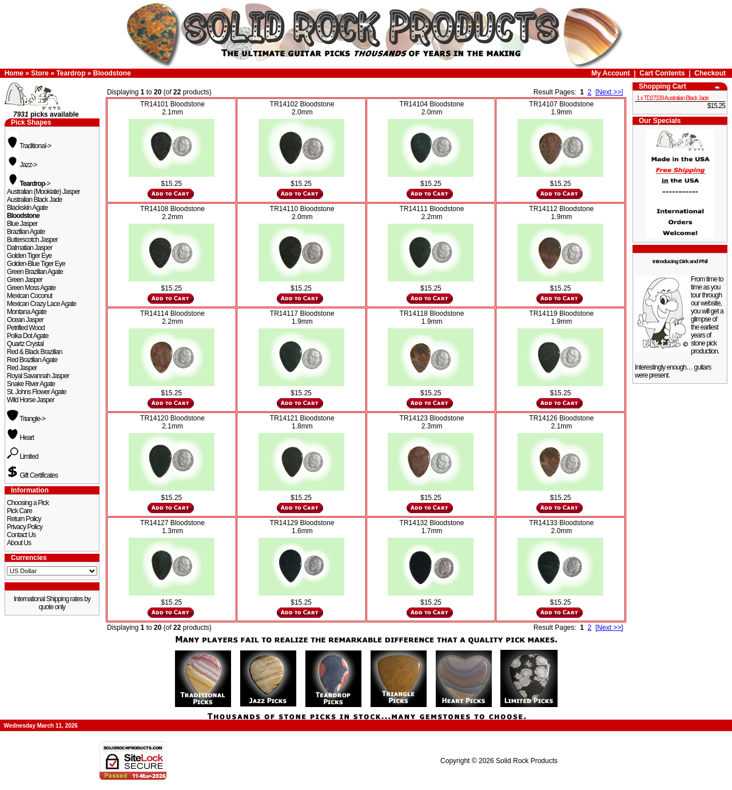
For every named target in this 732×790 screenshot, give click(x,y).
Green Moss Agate (31, 288)
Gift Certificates (32, 475)
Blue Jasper (22, 224)
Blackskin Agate (27, 208)
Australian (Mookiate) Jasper (43, 192)
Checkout (710, 73)
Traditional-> (29, 146)
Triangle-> (26, 419)
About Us (19, 543)
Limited (22, 456)
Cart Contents (662, 73)
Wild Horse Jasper (30, 400)
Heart (20, 438)
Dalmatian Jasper (29, 248)
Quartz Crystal (25, 344)
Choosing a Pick (28, 503)
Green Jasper (24, 280)
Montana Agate (26, 312)
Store (40, 73)
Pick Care (19, 511)
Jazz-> (22, 165)
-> (28, 184)
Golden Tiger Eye (29, 256)
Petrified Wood (26, 328)
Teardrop (70, 73)
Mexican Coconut (29, 296)
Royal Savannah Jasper (38, 376)
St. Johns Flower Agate (36, 392)
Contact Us (21, 535)
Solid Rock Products (527, 761)
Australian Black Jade (34, 200)
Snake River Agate (31, 384)
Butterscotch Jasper (32, 240)
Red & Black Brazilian (34, 352)
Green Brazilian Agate (35, 272)
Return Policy (24, 519)
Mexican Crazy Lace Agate (41, 304)
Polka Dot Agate (28, 336)
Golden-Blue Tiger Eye (36, 264)
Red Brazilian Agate (32, 360)
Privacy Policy (24, 527)
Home (14, 73)
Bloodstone (112, 73)
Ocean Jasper (25, 320)
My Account (610, 73)
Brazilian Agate (26, 232)
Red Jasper (22, 368)
